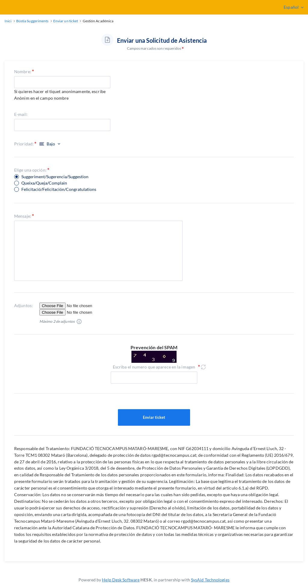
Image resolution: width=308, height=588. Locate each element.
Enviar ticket (154, 417)
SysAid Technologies (210, 579)
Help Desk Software (121, 579)
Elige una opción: (30, 170)
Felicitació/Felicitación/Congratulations (58, 189)
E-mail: (21, 114)
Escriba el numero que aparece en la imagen (154, 366)
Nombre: (22, 71)
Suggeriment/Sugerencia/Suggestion (54, 176)
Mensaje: (22, 216)
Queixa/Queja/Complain (44, 183)
